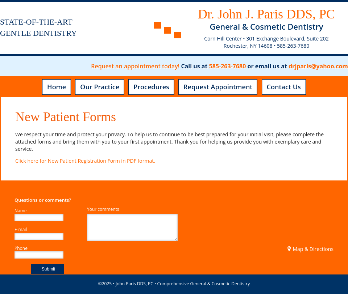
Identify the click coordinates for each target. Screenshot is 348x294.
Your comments (103, 209)
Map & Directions (310, 249)
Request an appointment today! (135, 66)
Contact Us (284, 86)
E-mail (20, 230)
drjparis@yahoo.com (318, 66)
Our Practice (99, 86)
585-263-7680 (227, 66)
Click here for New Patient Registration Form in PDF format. (85, 160)
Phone (21, 248)
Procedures (151, 86)
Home (56, 86)
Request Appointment (217, 86)
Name (20, 211)
